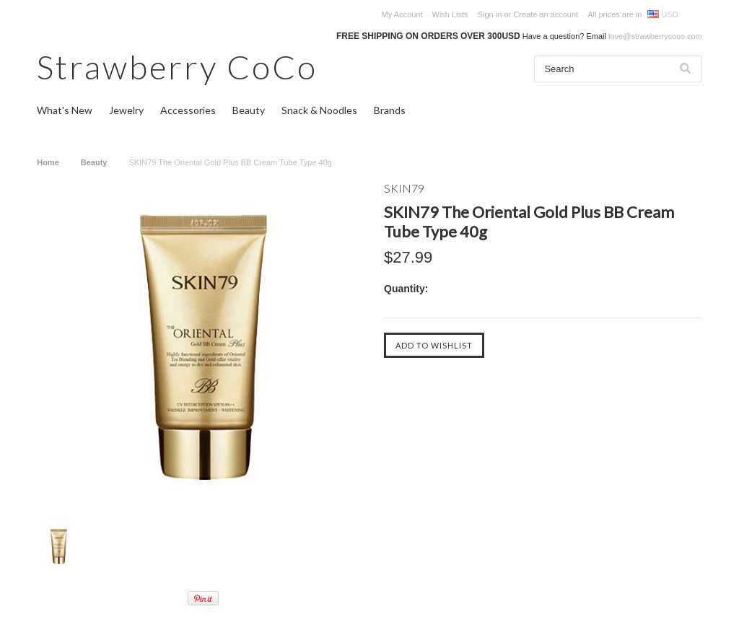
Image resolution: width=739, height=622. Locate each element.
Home (48, 162)
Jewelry (126, 110)
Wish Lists (450, 14)
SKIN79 (404, 188)
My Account (402, 14)
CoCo (177, 67)
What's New (64, 110)
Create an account (545, 14)
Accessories (188, 110)
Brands (390, 110)
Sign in (490, 14)
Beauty (248, 110)
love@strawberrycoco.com (655, 36)
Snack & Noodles (319, 110)
